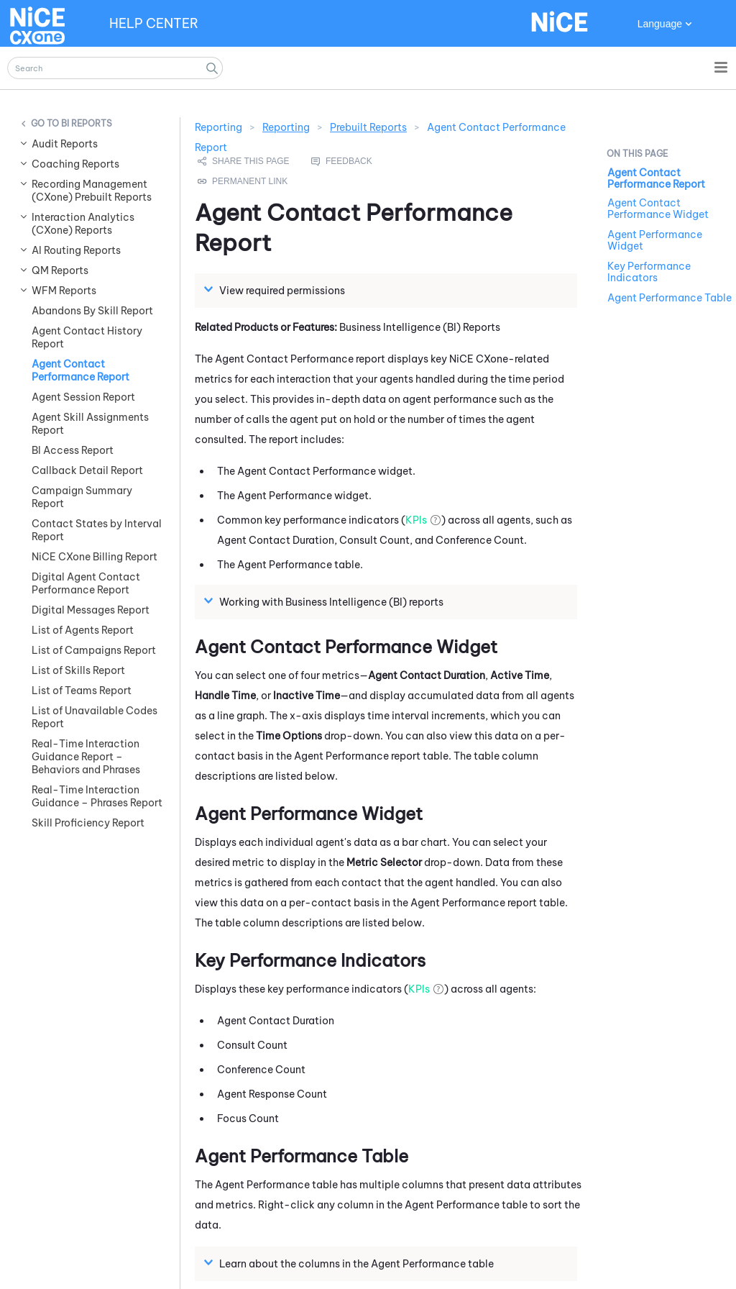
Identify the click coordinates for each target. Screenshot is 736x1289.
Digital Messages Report (91, 609)
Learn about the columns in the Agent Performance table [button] (351, 1263)
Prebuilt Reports (368, 127)
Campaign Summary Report (82, 497)
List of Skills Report (78, 670)
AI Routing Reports (76, 250)
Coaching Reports (75, 164)
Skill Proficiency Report (88, 822)
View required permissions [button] (276, 290)
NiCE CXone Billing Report (94, 556)
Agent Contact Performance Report (80, 370)
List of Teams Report (82, 690)
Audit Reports (65, 143)
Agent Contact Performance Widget (658, 208)
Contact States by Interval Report (97, 530)
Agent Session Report (83, 397)
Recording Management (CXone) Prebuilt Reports (92, 191)
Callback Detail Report (87, 470)
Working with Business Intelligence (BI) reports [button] (325, 601)
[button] (212, 68)
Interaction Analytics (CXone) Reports (83, 224)
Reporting (286, 127)
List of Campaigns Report (94, 650)
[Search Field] (115, 68)
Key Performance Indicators (649, 272)
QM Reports (60, 270)
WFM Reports (64, 290)
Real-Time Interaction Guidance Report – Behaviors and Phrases (86, 756)
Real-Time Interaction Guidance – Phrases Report (97, 796)
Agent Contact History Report (87, 337)
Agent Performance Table (669, 297)
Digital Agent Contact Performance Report (86, 583)
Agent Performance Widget (654, 240)
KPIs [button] (416, 520)
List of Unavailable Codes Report (94, 717)
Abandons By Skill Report (92, 310)
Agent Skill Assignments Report (90, 424)
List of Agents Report (83, 630)
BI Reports (86, 123)
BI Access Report (73, 450)
